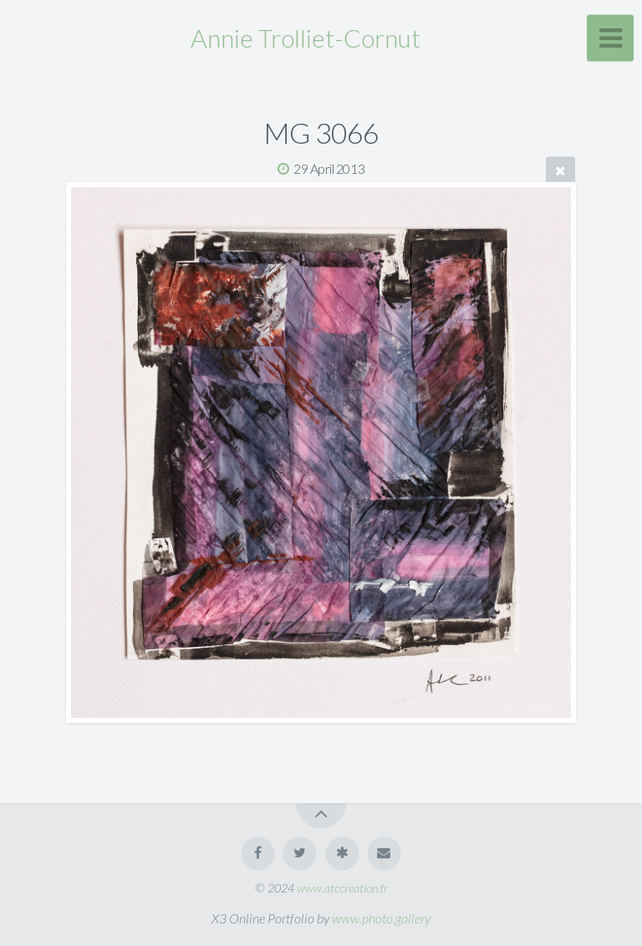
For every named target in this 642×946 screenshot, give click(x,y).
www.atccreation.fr (342, 888)
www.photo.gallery (381, 918)
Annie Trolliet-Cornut (305, 38)
